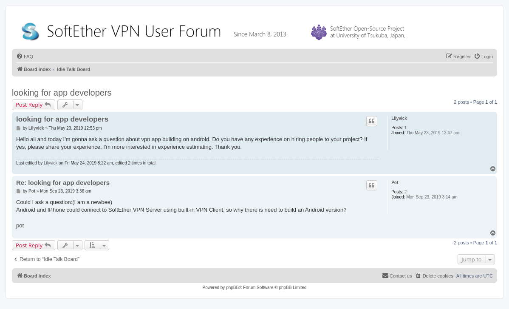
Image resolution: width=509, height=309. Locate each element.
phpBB (232, 287)
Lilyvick (399, 118)
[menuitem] (24, 56)
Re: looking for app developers (63, 182)
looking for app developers (62, 92)
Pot (394, 182)
